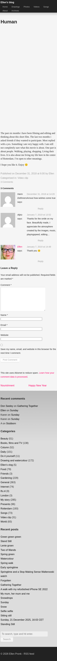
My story (5, 499)
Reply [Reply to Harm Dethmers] (40, 208)
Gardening (6, 478)
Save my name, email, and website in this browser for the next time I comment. (28, 351)
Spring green (8, 554)
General (5, 482)
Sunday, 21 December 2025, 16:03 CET (22, 620)
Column (5, 447)
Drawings (16, 7)
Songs (46, 7)
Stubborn (11, 423)
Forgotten (6, 580)
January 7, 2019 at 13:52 (39, 215)
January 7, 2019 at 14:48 (39, 247)
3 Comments (7, 182)
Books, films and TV (11, 443)
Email (4, 325)
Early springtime (9, 567)
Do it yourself (8, 456)
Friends (5, 473)
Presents (5, 504)
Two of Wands (8, 550)
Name (4, 315)
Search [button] (7, 639)
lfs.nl (3, 491)
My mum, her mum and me (15, 593)
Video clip (23, 178)
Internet (5, 486)
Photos (27, 7)
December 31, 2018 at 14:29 (41, 194)
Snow (4, 606)
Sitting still (6, 615)
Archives (15, 11)
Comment (6, 285)
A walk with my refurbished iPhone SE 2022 (24, 589)
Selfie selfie (7, 611)
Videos (37, 7)
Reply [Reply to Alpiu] (40, 240)
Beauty (4, 438)
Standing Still (8, 624)
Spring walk (7, 563)
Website (5, 335)
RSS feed (29, 654)
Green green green (11, 537)
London (5, 495)
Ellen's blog (7, 2)
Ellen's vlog (7, 465)
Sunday (14, 410)
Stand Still (6, 541)
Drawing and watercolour (14, 460)
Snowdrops (7, 598)
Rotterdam (6, 508)
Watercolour (7, 558)
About (5, 11)
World (4, 521)
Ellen (51, 173)
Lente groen (7, 545)
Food (3, 469)
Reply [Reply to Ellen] (40, 261)
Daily (3, 452)
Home (5, 7)
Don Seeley (7, 406)
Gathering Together (27, 406)
